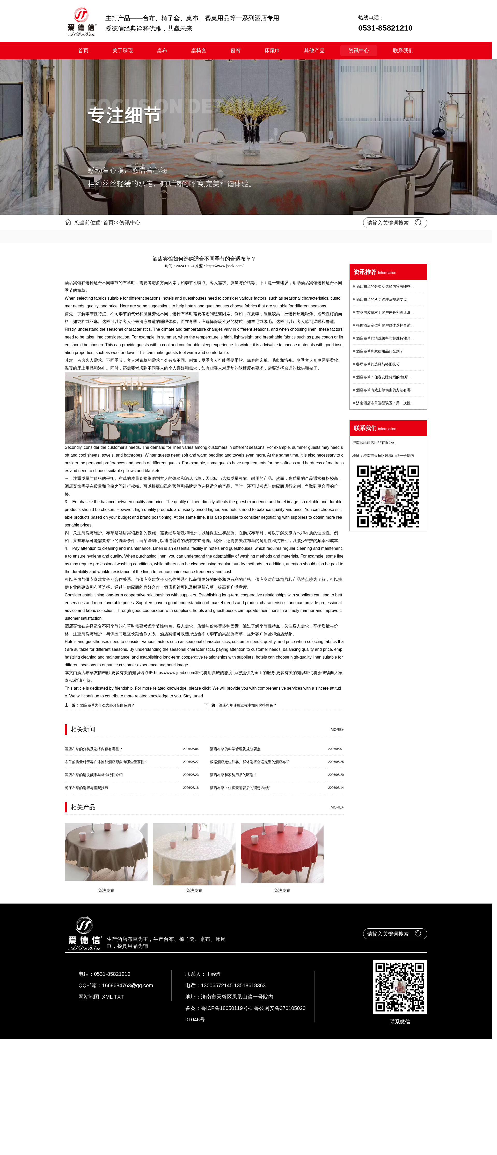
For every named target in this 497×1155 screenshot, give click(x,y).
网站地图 (88, 997)
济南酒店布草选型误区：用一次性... (385, 403)
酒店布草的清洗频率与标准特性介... (385, 338)
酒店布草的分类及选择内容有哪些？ (94, 749)
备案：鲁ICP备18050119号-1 (219, 1008)
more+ (337, 729)
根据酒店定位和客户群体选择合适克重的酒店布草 (250, 762)
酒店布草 (85, 672)
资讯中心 (358, 50)
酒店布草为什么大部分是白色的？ (107, 705)
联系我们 (403, 50)
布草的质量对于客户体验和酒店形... (385, 312)
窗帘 (235, 50)
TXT (119, 997)
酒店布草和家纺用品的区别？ (233, 775)
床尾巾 (272, 50)
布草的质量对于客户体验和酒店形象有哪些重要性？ (106, 762)
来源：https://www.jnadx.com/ (219, 266)
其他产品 (314, 50)
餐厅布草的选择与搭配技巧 (86, 788)
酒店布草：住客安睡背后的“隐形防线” (240, 788)
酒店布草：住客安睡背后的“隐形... (383, 377)
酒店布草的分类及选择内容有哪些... (385, 286)
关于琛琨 (122, 50)
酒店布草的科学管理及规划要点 (235, 749)
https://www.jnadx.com (174, 672)
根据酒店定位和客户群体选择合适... (385, 325)
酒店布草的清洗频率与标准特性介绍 (94, 775)
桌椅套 (199, 50)
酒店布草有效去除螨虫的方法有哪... (385, 390)
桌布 (162, 50)
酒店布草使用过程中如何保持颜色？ (248, 705)
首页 (83, 50)
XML (107, 997)
